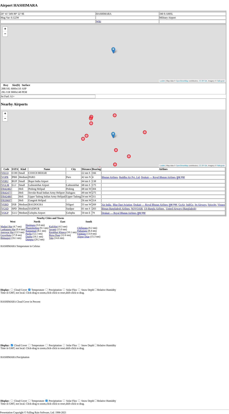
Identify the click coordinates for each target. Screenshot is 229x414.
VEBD (5, 204)
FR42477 (6, 192)
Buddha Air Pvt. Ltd (129, 177)
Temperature (37, 289)
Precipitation (55, 289)
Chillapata (82, 228)
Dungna (30, 239)
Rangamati (31, 230)
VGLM (5, 185)
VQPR (5, 177)
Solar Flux (71, 289)
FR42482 (6, 189)
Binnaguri (5, 238)
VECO (5, 173)
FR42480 (6, 196)
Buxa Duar (54, 235)
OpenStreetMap (182, 81)
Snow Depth (87, 289)
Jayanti (52, 229)
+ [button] (5, 29)
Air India (107, 204)
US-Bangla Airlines (154, 208)
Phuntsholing (32, 228)
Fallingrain (221, 81)
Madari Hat (6, 226)
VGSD (5, 208)
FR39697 (6, 200)
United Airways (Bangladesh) (181, 208)
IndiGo (189, 204)
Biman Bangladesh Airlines (116, 208)
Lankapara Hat (8, 229)
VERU (5, 181)
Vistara (221, 204)
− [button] (5, 34)
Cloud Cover (20, 289)
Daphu (29, 236)
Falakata (81, 233)
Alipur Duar (83, 236)
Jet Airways (200, 204)
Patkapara (82, 230)
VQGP (5, 212)
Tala (51, 238)
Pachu (29, 233)
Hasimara (30, 225)
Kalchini (53, 226)
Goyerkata (5, 235)
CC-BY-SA (203, 81)
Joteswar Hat (7, 232)
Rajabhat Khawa (57, 232)
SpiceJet (212, 204)
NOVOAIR (137, 208)
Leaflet (162, 81)
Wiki (98, 21)
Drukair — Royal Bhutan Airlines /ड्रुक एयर (163, 177)
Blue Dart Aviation (122, 204)
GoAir (181, 204)
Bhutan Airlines (110, 177)
